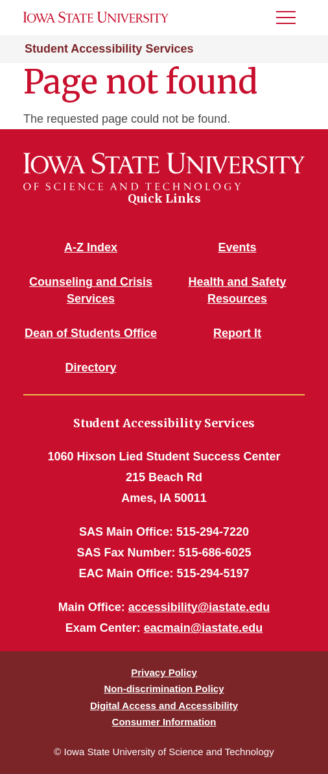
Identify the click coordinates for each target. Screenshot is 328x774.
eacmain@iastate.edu (203, 627)
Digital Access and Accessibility (164, 705)
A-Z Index (90, 247)
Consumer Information (164, 721)
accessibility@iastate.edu (199, 607)
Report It (237, 333)
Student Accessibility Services (109, 48)
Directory (90, 367)
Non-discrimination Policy (164, 688)
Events (237, 247)
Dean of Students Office (91, 333)
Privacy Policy (164, 672)
